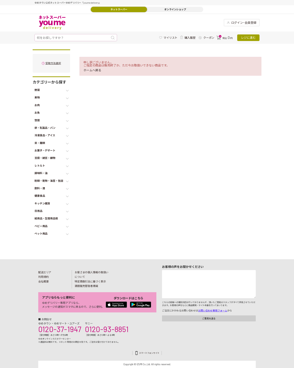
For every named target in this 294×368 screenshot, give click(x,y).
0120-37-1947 (59, 329)
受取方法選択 (53, 63)
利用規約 (43, 276)
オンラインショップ (175, 9)
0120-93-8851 (106, 329)
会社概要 (43, 281)
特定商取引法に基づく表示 (90, 281)
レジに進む (248, 37)
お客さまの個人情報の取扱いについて (91, 275)
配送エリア (44, 272)
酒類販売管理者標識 (86, 286)
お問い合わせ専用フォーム (212, 310)
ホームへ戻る (92, 70)
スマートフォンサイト (149, 353)
